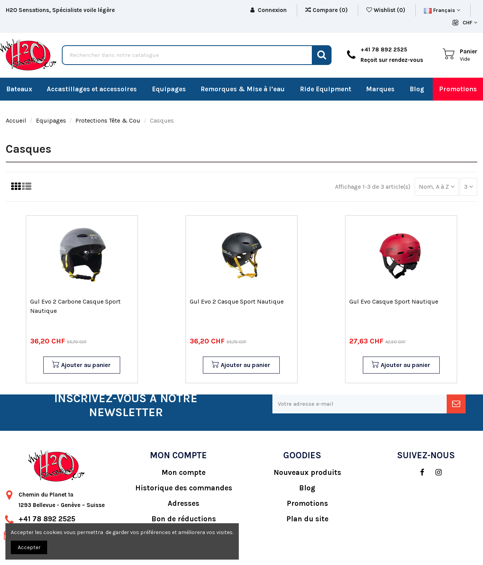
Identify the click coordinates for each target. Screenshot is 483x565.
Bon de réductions (183, 519)
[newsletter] (456, 403)
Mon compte (184, 472)
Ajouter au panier (81, 365)
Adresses (183, 503)
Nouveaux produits (307, 472)
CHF (470, 22)
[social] (418, 472)
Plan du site (307, 519)
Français (442, 10)
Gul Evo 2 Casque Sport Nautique (237, 301)
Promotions (307, 503)
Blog (307, 488)
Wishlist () (386, 10)
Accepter (29, 547)
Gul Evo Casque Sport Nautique (393, 301)
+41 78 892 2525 (47, 519)
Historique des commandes (183, 488)
